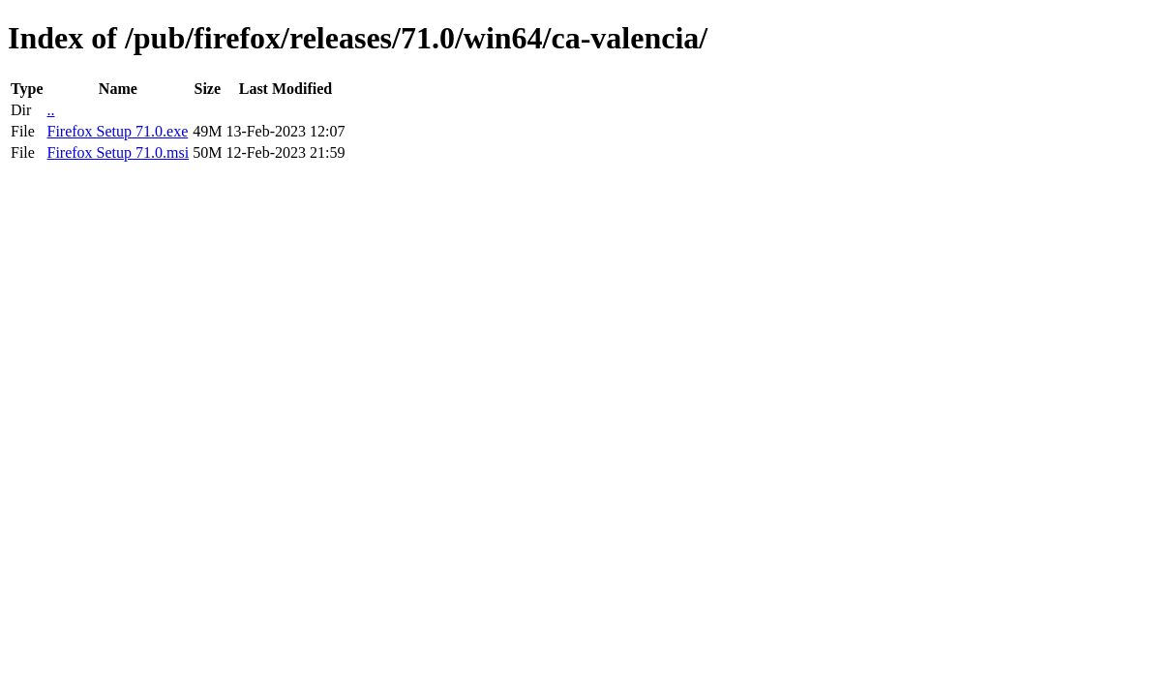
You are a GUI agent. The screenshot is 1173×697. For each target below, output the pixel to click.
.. (50, 110)
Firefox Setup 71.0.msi (117, 152)
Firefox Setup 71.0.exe (117, 131)
